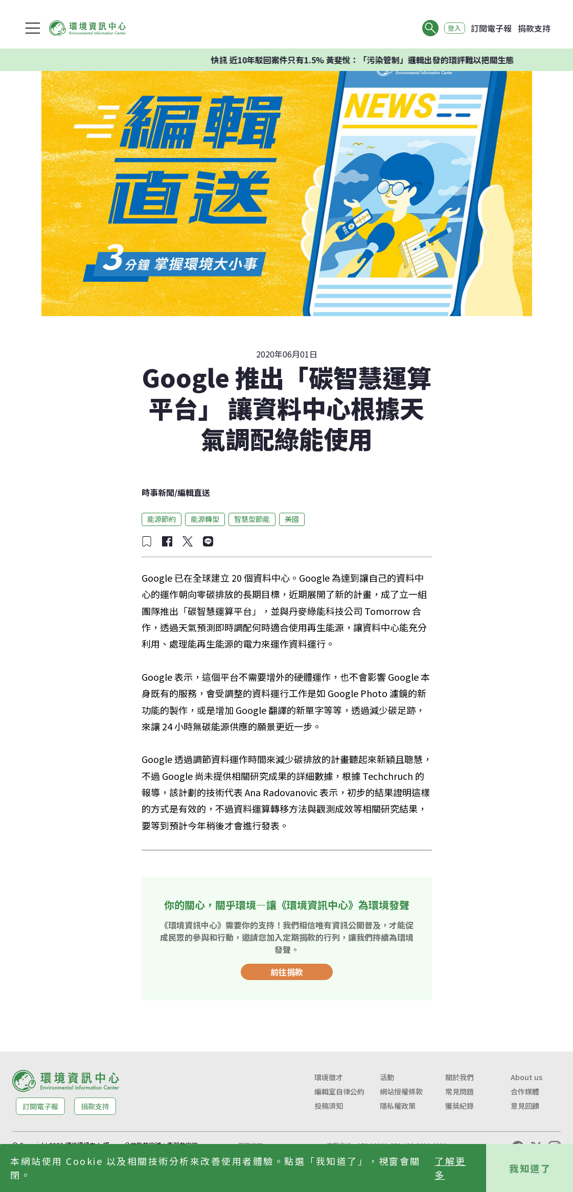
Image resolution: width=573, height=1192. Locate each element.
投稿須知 (328, 1106)
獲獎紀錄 (459, 1106)
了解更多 (450, 1167)
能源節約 (161, 519)
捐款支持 (534, 28)
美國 (292, 519)
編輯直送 (193, 492)
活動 (387, 1077)
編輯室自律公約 (339, 1091)
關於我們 (459, 1077)
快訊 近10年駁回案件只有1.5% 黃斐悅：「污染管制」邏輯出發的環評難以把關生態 (376, 60)
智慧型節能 (252, 519)
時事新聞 (158, 492)
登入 (451, 28)
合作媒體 (525, 1091)
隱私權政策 (398, 1106)
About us (526, 1077)
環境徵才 (328, 1077)
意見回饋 (525, 1106)
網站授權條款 (401, 1091)
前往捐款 (286, 972)
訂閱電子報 (491, 28)
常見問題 (459, 1091)
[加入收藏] (147, 541)
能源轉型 (205, 519)
